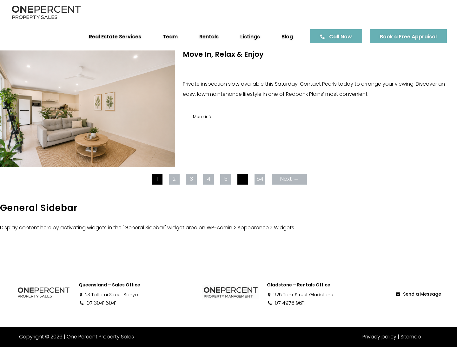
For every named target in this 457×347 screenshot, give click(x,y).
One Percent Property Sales (100, 336)
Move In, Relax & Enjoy (223, 54)
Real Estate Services (115, 36)
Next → (289, 179)
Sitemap (411, 336)
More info (203, 116)
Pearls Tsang (230, 73)
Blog (287, 36)
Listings (250, 36)
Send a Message (418, 294)
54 (259, 179)
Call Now (340, 36)
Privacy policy (379, 336)
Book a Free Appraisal (408, 36)
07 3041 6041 (97, 303)
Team (170, 36)
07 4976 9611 (286, 303)
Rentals (209, 36)
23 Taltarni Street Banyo (108, 294)
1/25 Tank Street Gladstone (300, 294)
